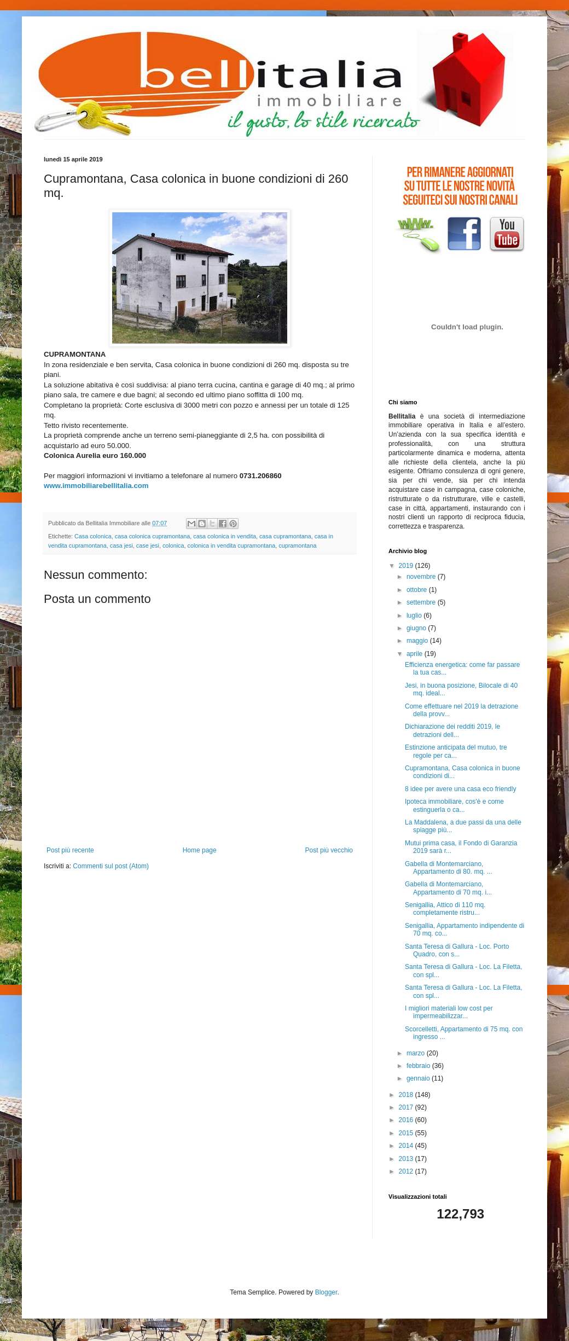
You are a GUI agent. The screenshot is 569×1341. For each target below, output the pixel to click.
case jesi (147, 545)
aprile (416, 654)
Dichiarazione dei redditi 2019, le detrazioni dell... (452, 730)
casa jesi (121, 545)
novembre (422, 576)
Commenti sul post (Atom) (111, 866)
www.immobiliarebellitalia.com (96, 485)
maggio (418, 641)
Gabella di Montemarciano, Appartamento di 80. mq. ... (448, 867)
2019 (407, 566)
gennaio (419, 1078)
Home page (200, 850)
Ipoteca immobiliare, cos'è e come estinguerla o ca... (454, 805)
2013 (407, 1159)
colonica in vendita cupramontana (232, 545)
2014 (407, 1146)
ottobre (418, 590)
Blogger (326, 1292)
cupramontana (297, 545)
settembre (422, 602)
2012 (407, 1171)
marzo (417, 1053)
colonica (173, 545)
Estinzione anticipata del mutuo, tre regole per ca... (456, 751)
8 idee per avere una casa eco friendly (460, 789)
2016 (407, 1120)
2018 (407, 1095)
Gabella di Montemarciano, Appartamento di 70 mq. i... (448, 888)
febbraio (419, 1066)
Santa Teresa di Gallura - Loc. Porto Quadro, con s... (457, 950)
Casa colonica (93, 536)
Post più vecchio (329, 850)
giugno (417, 628)
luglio (415, 615)
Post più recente (70, 850)
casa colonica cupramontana (152, 536)
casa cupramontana (285, 536)
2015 (407, 1133)
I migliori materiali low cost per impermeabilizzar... (449, 1012)
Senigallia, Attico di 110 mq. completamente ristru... (445, 908)
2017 (407, 1107)
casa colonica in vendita (224, 536)
